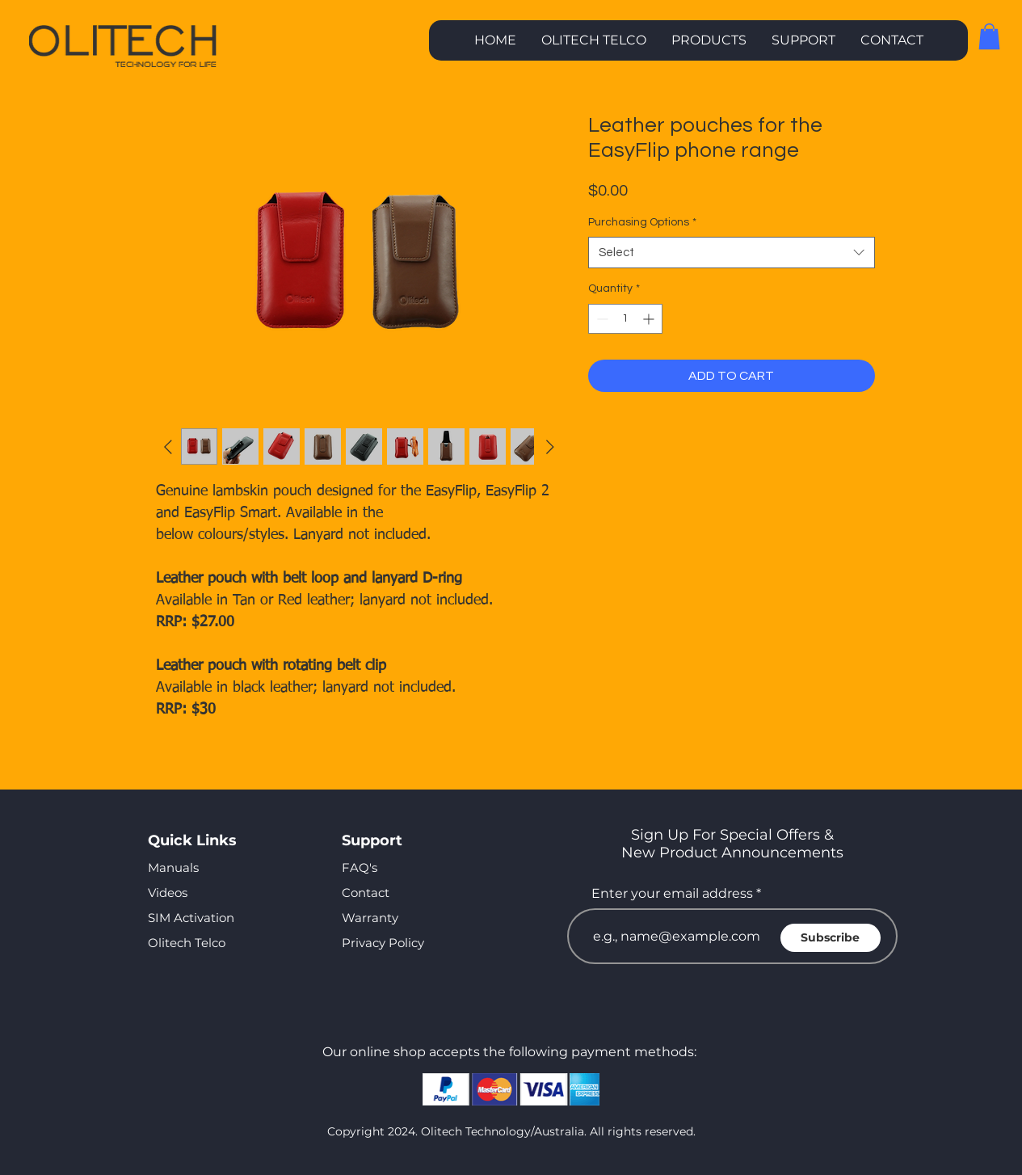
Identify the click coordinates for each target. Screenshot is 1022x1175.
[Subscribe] (830, 938)
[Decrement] (601, 319)
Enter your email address (672, 893)
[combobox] (731, 252)
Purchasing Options (642, 222)
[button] (708, 40)
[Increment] (650, 319)
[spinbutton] (625, 319)
